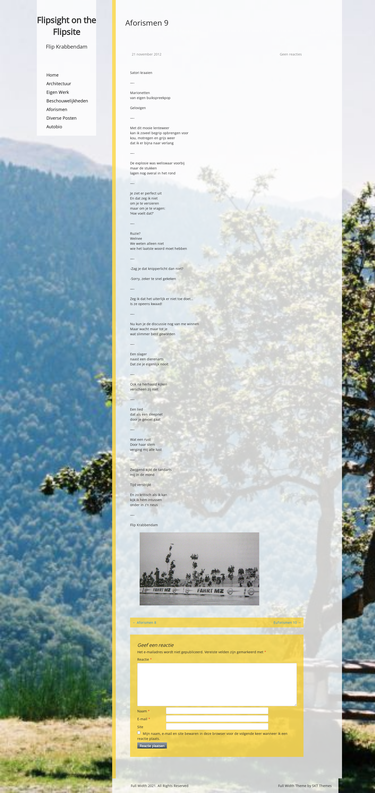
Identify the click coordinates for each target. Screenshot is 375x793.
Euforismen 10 (287, 622)
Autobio (54, 126)
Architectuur (58, 83)
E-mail (143, 719)
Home (52, 75)
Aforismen (56, 109)
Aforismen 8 (144, 622)
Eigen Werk (57, 92)
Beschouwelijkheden (67, 101)
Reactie (144, 659)
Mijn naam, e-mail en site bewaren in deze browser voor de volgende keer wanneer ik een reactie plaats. (212, 736)
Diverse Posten (61, 118)
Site (140, 727)
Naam (143, 711)
